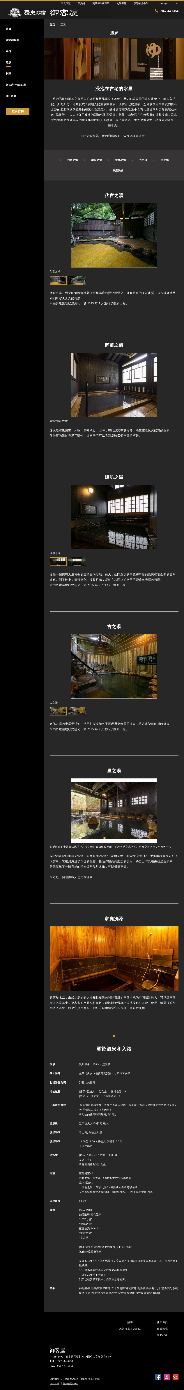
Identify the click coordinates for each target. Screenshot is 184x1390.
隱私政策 (162, 1335)
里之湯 (161, 160)
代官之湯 (68, 160)
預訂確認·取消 (141, 3)
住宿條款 (162, 1322)
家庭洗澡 (114, 170)
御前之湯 (92, 160)
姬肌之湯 (116, 160)
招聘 (130, 1322)
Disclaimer (54, 1383)
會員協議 (162, 1328)
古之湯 (139, 160)
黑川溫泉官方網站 (130, 1328)
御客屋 (57, 1350)
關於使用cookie (70, 1383)
